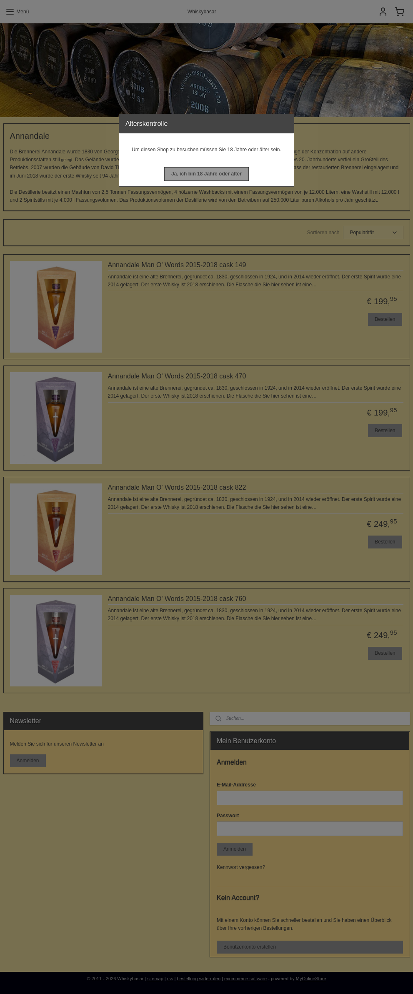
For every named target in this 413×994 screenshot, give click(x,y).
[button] (206, 174)
